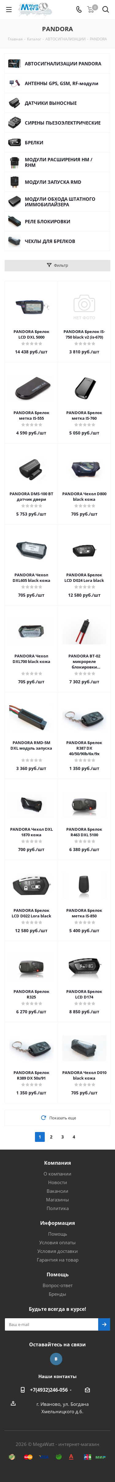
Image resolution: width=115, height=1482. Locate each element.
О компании (57, 1174)
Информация (57, 1223)
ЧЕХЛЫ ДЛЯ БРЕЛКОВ (50, 241)
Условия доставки (57, 1251)
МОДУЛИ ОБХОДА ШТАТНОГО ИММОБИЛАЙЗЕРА (60, 202)
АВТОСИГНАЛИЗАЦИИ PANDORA (63, 63)
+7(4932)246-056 (49, 1389)
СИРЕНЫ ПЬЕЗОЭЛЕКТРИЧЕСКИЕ (63, 123)
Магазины (57, 1199)
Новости (57, 1182)
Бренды (57, 1294)
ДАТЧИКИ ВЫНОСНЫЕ (51, 103)
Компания (57, 1162)
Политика (58, 1208)
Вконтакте (56, 1359)
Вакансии (57, 1191)
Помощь (57, 1234)
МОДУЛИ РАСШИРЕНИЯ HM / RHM (58, 162)
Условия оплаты (57, 1242)
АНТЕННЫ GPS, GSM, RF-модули (61, 83)
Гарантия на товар (58, 1260)
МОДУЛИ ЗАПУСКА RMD (53, 182)
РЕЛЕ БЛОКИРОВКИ (47, 221)
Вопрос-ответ (58, 1285)
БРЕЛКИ (34, 142)
